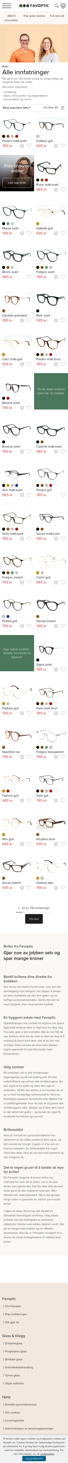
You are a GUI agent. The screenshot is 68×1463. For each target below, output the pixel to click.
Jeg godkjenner (34, 1458)
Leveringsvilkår (14, 1420)
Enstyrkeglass (13, 1343)
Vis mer (34, 919)
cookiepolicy (47, 1454)
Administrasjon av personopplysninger (29, 1428)
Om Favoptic (13, 1306)
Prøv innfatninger (16, 1314)
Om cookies (12, 1412)
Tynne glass (12, 1375)
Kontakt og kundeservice (20, 1404)
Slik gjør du (12, 1322)
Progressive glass (16, 1351)
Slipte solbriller (14, 1383)
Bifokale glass (13, 1359)
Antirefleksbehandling (19, 1367)
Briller (5, 66)
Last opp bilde (17, 183)
